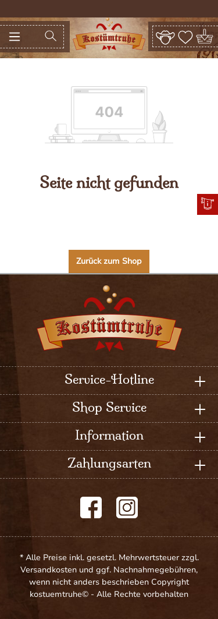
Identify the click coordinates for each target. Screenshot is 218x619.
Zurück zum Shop (109, 261)
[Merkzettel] (185, 36)
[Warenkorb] (205, 36)
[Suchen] (50, 37)
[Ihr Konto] (165, 36)
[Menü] (14, 37)
